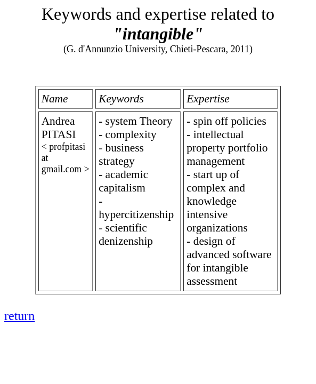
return (19, 316)
